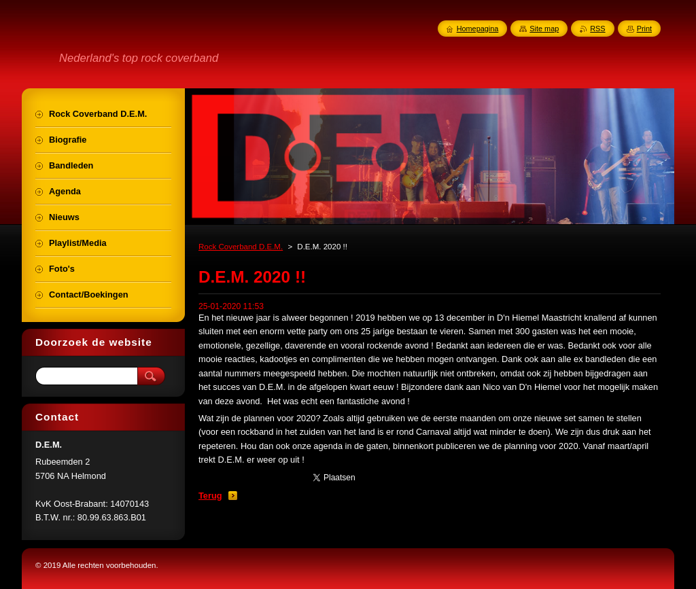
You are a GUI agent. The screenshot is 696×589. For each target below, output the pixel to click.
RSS (597, 28)
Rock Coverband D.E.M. (240, 247)
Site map (544, 28)
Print (644, 28)
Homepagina (478, 28)
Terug (210, 495)
